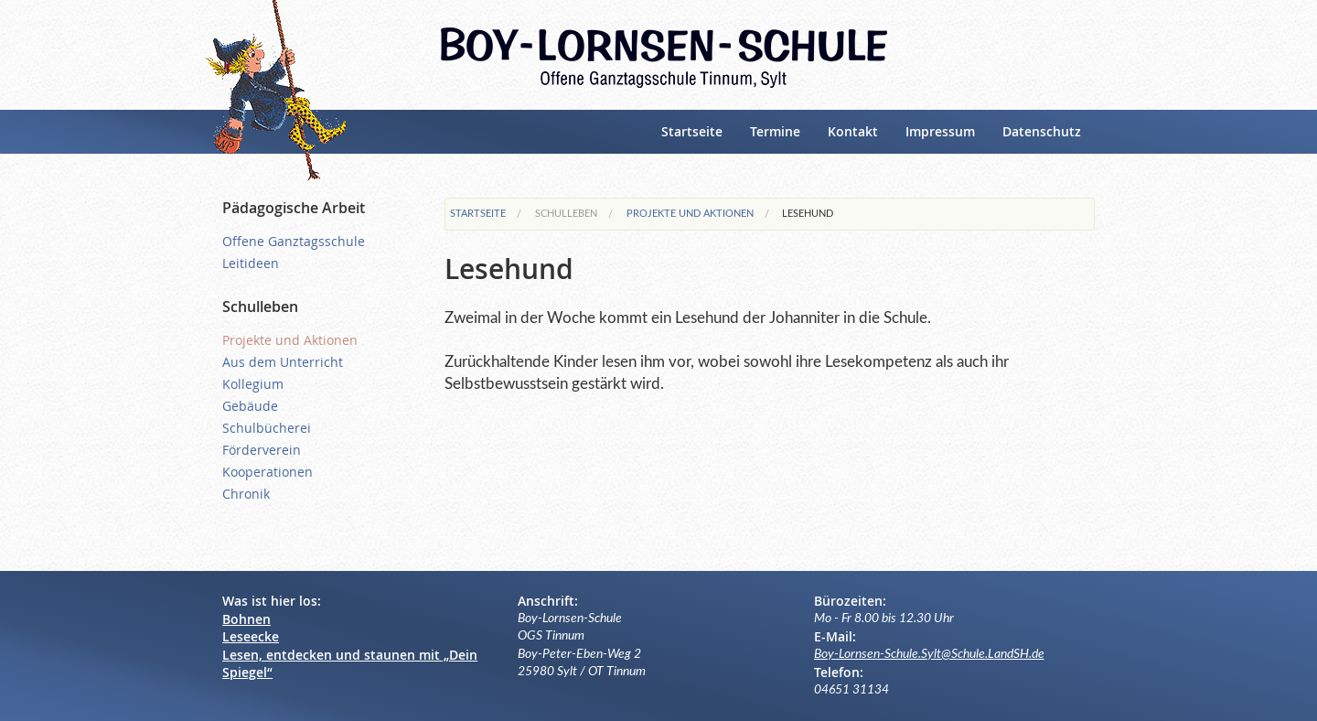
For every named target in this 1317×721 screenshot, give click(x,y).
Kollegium (253, 384)
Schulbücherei (266, 427)
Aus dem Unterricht (282, 362)
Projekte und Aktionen (690, 214)
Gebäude (250, 405)
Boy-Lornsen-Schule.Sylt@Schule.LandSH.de (929, 654)
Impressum (940, 132)
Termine (775, 132)
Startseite (692, 132)
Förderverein (261, 449)
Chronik (246, 493)
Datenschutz (1041, 132)
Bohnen (246, 619)
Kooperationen (267, 471)
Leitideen (250, 263)
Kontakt (853, 132)
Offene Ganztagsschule (293, 241)
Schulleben (566, 214)
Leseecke (250, 636)
